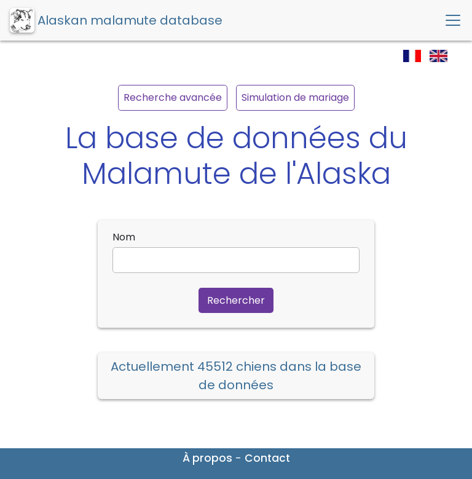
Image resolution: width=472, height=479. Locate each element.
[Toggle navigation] (453, 20)
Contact (267, 458)
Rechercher (236, 300)
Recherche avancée (173, 97)
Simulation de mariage (295, 97)
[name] (236, 260)
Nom (123, 237)
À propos (207, 458)
